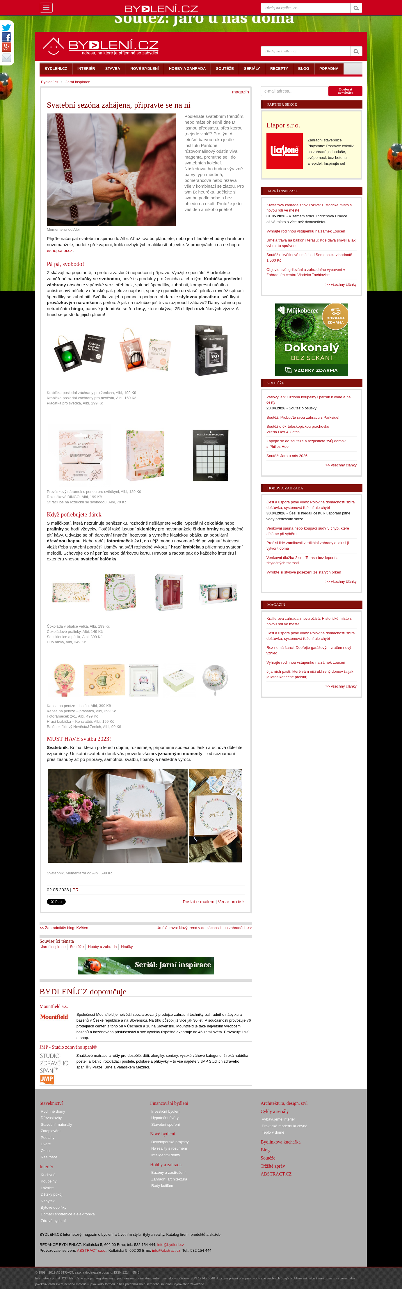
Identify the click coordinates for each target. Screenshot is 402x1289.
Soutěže (77, 946)
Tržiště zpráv (273, 1166)
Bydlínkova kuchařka (280, 1141)
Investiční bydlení (165, 1111)
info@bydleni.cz (170, 1244)
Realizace (49, 1157)
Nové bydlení (162, 1133)
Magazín (276, 604)
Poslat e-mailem (198, 901)
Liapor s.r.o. (283, 125)
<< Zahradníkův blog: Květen (64, 928)
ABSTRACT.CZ (276, 1173)
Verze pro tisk (231, 901)
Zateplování (51, 1131)
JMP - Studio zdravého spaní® (68, 1047)
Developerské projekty (170, 1142)
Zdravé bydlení (53, 1221)
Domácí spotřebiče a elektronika (68, 1214)
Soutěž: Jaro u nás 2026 (286, 456)
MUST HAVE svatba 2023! (79, 739)
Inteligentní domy (165, 1155)
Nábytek (48, 1201)
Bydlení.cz (49, 82)
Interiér (46, 1166)
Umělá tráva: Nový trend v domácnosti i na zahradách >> (204, 928)
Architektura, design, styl (284, 1103)
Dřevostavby (51, 1118)
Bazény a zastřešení (168, 1172)
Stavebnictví (51, 1103)
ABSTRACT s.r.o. (91, 1250)
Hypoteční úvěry (165, 1118)
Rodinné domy (53, 1111)
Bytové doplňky (53, 1207)
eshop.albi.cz (59, 250)
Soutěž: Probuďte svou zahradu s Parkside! (302, 417)
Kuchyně (48, 1175)
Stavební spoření (165, 1124)
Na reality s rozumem (169, 1148)
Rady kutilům (162, 1185)
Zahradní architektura (169, 1179)
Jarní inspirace (53, 946)
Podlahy (47, 1137)
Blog (265, 1149)
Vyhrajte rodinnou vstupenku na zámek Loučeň (305, 231)
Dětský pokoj (51, 1194)
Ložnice (47, 1188)
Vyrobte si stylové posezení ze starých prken (303, 572)
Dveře (46, 1144)
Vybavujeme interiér (278, 1119)
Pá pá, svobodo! (65, 264)
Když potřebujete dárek (74, 514)
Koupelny (48, 1181)
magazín (240, 91)
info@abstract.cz (166, 1250)
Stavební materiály (56, 1124)
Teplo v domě (273, 1132)
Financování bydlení (169, 1103)
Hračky (127, 946)
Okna (45, 1150)
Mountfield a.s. (54, 1006)
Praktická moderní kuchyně (284, 1126)
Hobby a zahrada (102, 946)
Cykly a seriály (275, 1111)
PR (75, 889)
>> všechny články (341, 284)
